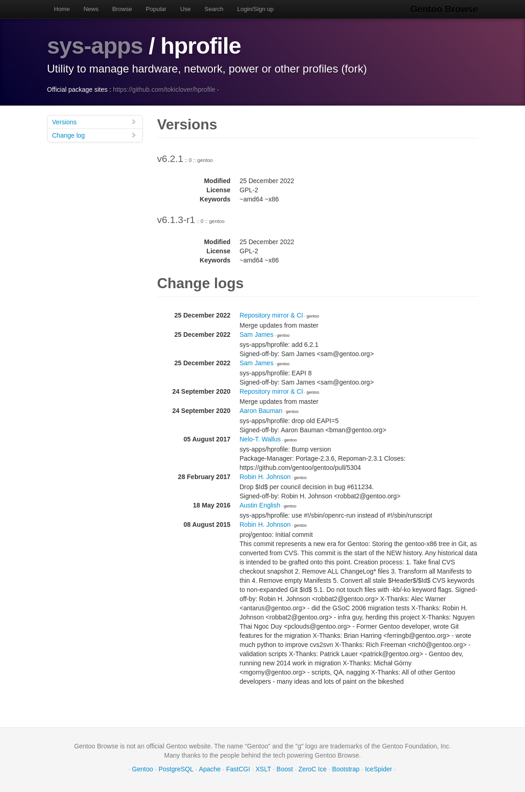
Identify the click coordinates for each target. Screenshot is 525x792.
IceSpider (378, 769)
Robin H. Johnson (265, 476)
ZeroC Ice (312, 769)
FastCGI (238, 769)
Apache (210, 769)
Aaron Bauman (261, 410)
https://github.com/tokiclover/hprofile (164, 89)
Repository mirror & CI (271, 315)
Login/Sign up (255, 9)
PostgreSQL (176, 769)
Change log (94, 135)
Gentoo (142, 769)
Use (185, 9)
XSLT (263, 769)
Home (62, 9)
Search (213, 9)
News (91, 9)
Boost (284, 769)
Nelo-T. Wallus (260, 439)
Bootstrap (345, 769)
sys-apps (95, 46)
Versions (94, 122)
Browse (122, 9)
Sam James (257, 334)
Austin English (260, 505)
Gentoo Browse (444, 9)
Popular (156, 9)
